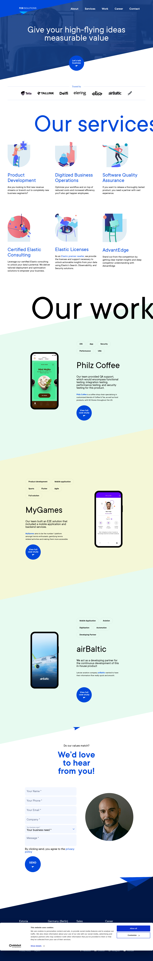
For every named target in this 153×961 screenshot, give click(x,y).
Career (119, 9)
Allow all (133, 939)
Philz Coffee (98, 366)
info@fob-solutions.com (29, 926)
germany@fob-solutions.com (60, 926)
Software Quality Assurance (120, 178)
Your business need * (33, 827)
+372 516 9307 (25, 929)
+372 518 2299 (82, 929)
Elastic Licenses (72, 250)
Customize (133, 946)
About (74, 9)
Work (105, 9)
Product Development (22, 178)
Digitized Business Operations (74, 178)
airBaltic (91, 650)
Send (32, 864)
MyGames (44, 511)
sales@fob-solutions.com (87, 926)
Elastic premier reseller (72, 256)
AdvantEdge (116, 250)
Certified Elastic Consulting (24, 252)
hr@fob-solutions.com (114, 926)
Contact (134, 9)
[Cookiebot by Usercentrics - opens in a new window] (15, 956)
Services (90, 9)
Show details (36, 956)
